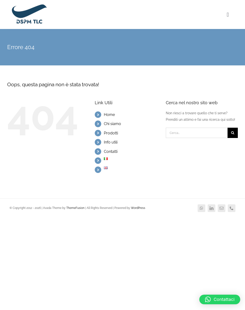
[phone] (231, 208)
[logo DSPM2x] (29, 5)
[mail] (221, 208)
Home (109, 114)
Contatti (110, 151)
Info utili (110, 142)
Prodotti (111, 133)
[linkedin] (211, 208)
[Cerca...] (197, 133)
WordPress (138, 208)
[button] (219, 299)
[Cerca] (233, 133)
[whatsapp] (201, 208)
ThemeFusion (75, 208)
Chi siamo (112, 123)
